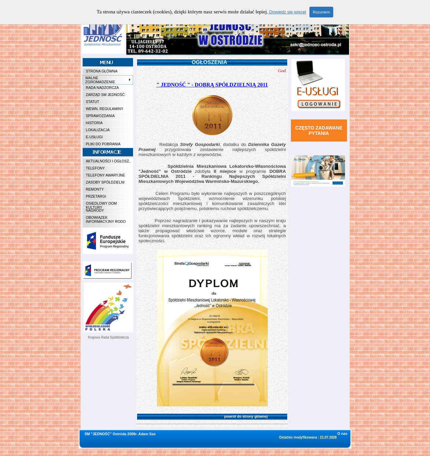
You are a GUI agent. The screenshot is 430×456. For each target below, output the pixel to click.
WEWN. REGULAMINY (104, 109)
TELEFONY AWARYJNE (105, 175)
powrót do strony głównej (204, 416)
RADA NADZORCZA (102, 88)
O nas (342, 434)
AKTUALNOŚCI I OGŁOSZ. (108, 161)
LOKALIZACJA (98, 130)
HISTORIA (94, 123)
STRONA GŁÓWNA (102, 71)
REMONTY (95, 189)
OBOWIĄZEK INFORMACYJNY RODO (106, 219)
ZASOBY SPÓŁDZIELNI (105, 182)
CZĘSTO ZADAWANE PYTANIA (319, 130)
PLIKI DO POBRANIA (103, 144)
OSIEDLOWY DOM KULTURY (101, 204)
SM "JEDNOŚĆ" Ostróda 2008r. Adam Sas (120, 434)
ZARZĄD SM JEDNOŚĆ (105, 95)
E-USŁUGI (94, 137)
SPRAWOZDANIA (100, 116)
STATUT (92, 102)
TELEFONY (95, 168)
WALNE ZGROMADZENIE (108, 80)
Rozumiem (321, 12)
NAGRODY (95, 210)
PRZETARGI (96, 196)
